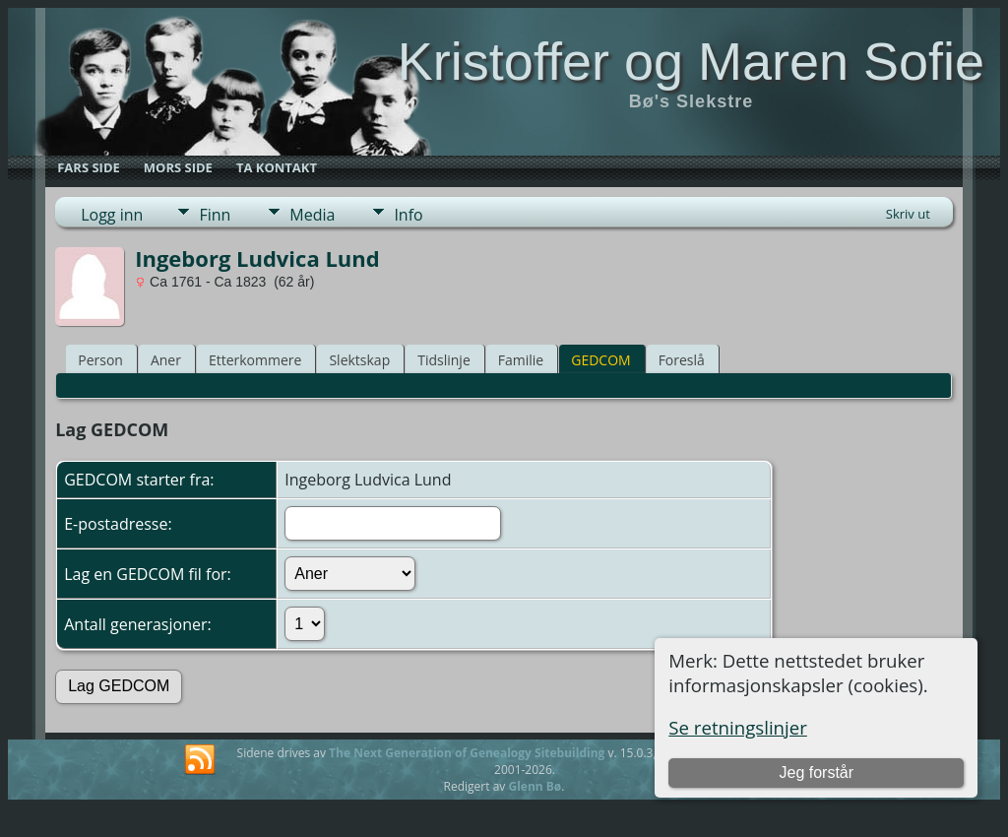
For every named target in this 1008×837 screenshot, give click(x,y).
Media (312, 214)
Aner (166, 360)
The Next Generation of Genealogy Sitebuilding (466, 752)
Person (100, 360)
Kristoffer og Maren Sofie (691, 61)
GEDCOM (600, 360)
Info (408, 214)
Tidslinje (444, 360)
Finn (214, 214)
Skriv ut (908, 214)
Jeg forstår (816, 772)
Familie (520, 360)
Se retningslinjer (737, 727)
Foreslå (682, 360)
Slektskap (359, 360)
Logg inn (112, 214)
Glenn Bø (534, 786)
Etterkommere (255, 360)
